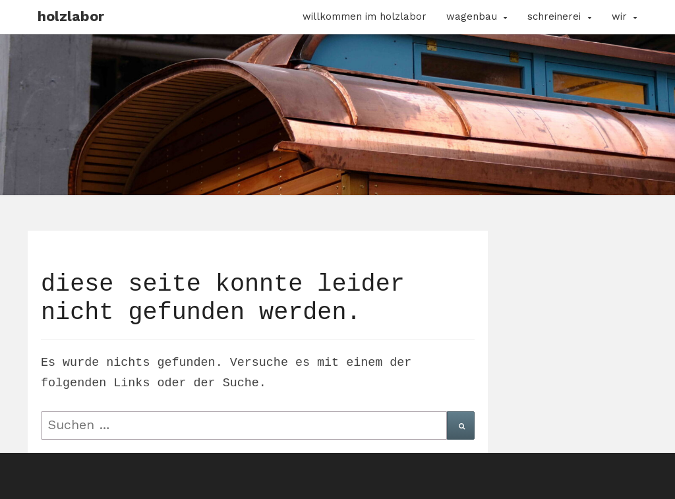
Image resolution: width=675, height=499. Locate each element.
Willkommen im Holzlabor (364, 16)
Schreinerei (554, 16)
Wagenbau (471, 16)
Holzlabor (71, 16)
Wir (619, 16)
